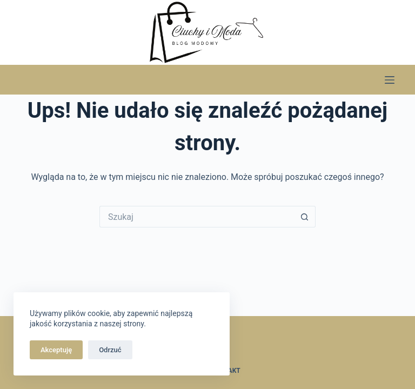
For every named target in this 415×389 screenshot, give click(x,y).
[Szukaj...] (196, 216)
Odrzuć (110, 350)
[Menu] (389, 80)
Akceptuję (56, 350)
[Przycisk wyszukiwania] (305, 216)
